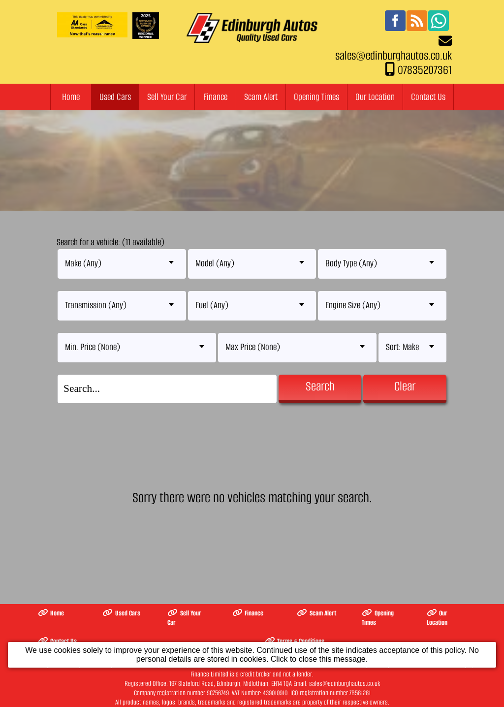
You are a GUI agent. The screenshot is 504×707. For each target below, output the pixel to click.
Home (71, 97)
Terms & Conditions (295, 641)
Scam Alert (261, 97)
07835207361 (425, 70)
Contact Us (428, 97)
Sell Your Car (167, 97)
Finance (215, 97)
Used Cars (115, 97)
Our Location (375, 97)
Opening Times (316, 97)
